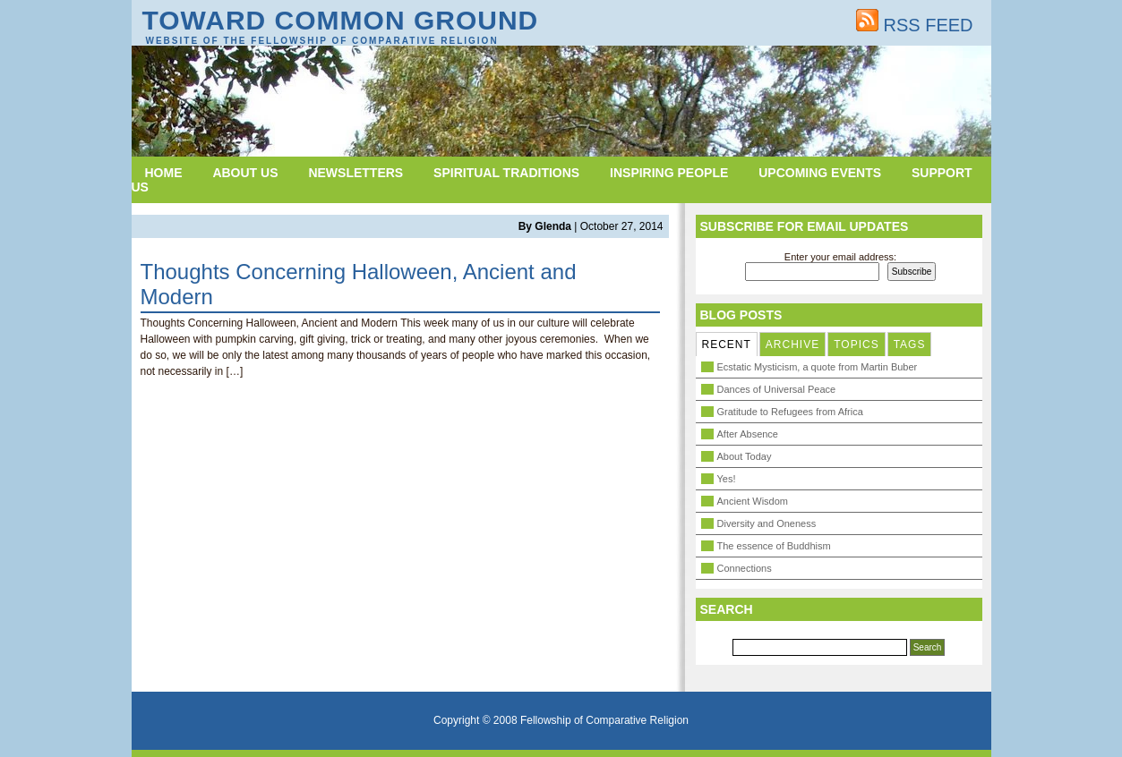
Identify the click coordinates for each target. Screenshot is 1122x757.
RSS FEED (914, 25)
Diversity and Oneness (767, 523)
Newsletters (355, 173)
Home (164, 173)
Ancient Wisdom (752, 501)
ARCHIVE (792, 344)
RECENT (726, 344)
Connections (744, 568)
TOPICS (856, 344)
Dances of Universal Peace (776, 389)
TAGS (910, 344)
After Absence (748, 434)
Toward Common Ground (340, 20)
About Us (245, 173)
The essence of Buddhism (774, 545)
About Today (744, 456)
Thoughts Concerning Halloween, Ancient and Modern (359, 284)
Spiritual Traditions (506, 173)
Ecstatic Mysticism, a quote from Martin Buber (817, 366)
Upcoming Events (819, 173)
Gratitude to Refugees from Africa (790, 411)
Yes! (726, 478)
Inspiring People (669, 173)
